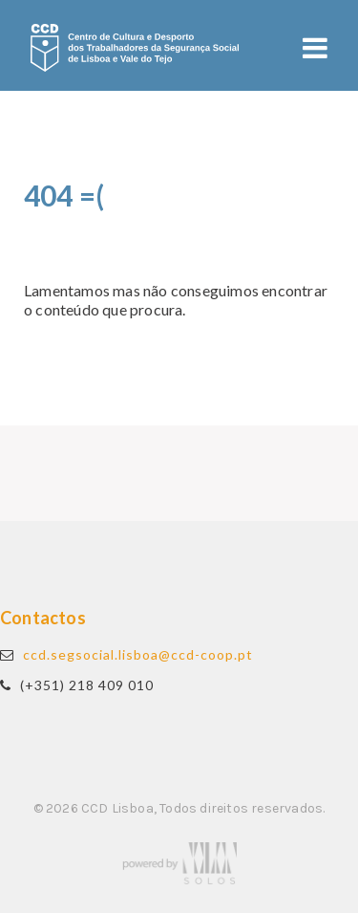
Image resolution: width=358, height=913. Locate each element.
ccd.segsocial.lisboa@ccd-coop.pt (138, 654)
